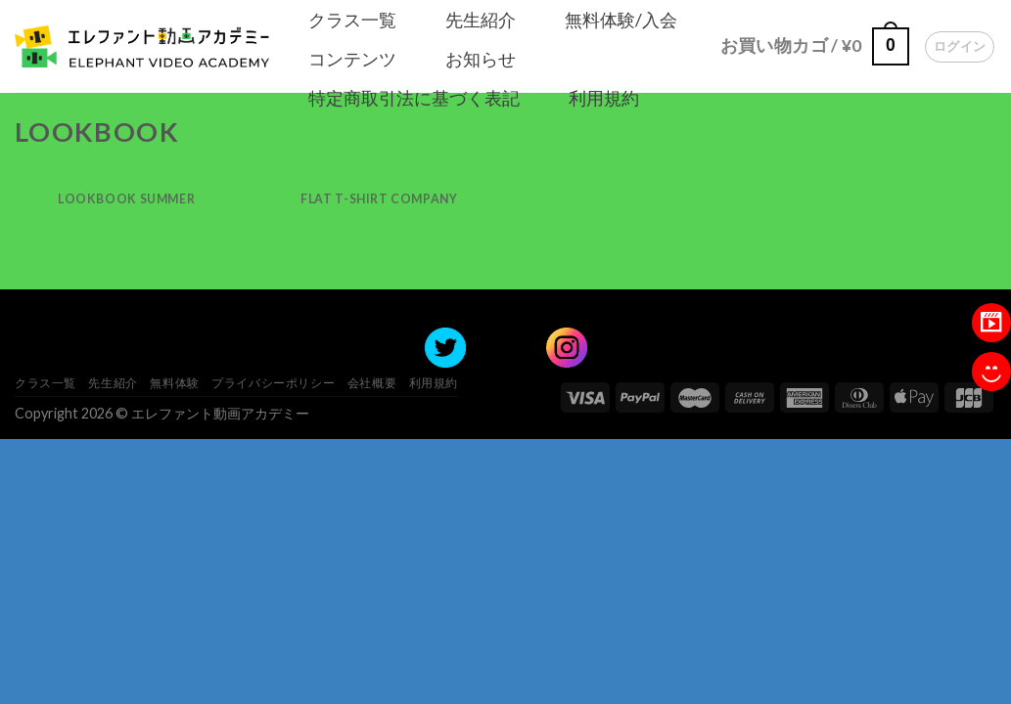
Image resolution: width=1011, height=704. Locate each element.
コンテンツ (352, 58)
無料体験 (174, 382)
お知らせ (480, 58)
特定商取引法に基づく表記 (414, 98)
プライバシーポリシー (273, 382)
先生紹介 (480, 19)
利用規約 (604, 98)
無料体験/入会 (621, 19)
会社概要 (371, 382)
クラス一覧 (352, 19)
